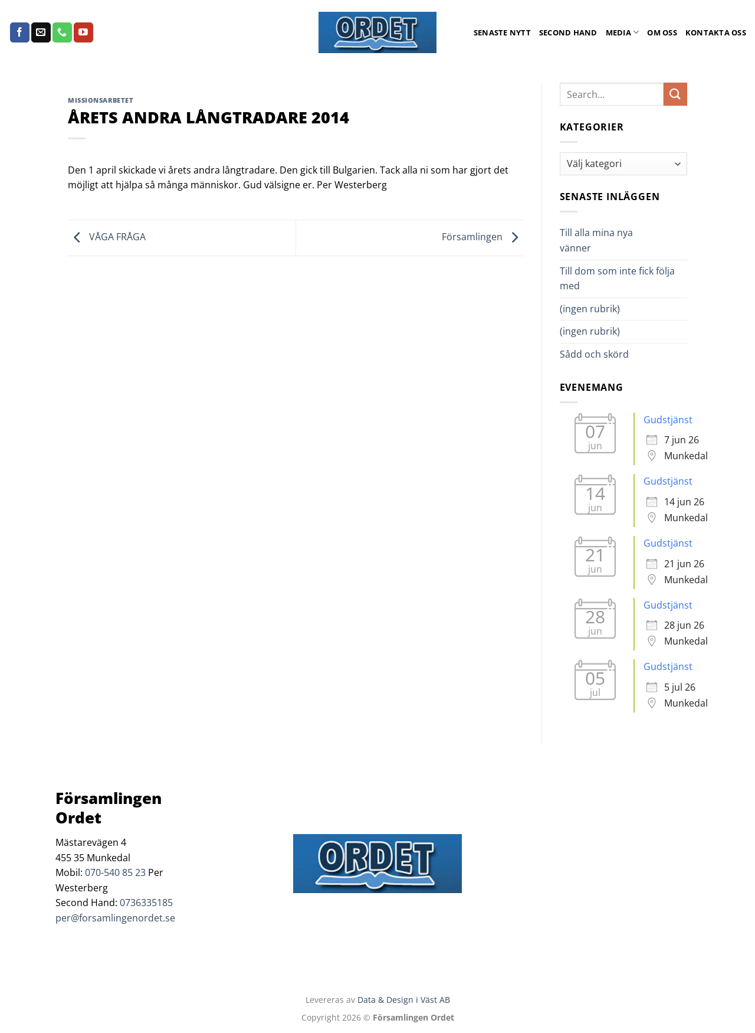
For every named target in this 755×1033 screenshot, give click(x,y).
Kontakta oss (715, 32)
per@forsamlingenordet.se (115, 917)
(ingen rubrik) (590, 308)
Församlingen (483, 236)
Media (622, 32)
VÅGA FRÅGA (107, 236)
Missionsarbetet (100, 100)
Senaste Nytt (502, 32)
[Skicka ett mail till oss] (41, 32)
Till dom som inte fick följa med (617, 278)
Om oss (662, 32)
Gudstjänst (668, 419)
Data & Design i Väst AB (403, 999)
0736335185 (146, 902)
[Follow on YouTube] (83, 32)
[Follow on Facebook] (19, 32)
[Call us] (62, 32)
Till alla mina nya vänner (596, 240)
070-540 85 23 (115, 872)
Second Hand (568, 32)
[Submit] (675, 94)
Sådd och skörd (594, 354)
